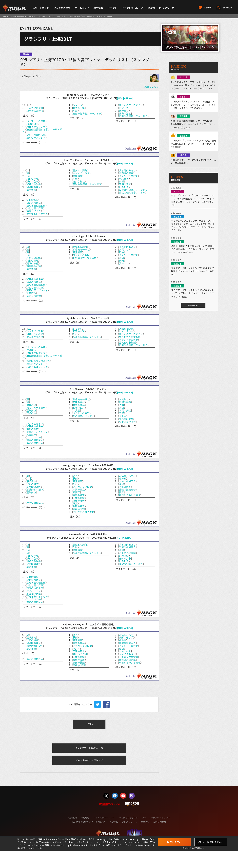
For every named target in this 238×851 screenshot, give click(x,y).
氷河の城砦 (32, 484)
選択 (75, 475)
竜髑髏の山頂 (34, 266)
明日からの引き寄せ (83, 511)
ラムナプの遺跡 (35, 108)
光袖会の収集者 (35, 279)
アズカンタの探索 (82, 486)
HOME (5, 16)
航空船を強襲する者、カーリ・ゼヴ (42, 131)
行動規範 (85, 817)
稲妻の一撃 (79, 108)
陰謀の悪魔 (125, 402)
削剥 (75, 110)
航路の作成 (79, 402)
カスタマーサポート (128, 817)
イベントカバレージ (132, 7)
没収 (121, 413)
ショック (77, 105)
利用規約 (72, 817)
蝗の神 (122, 478)
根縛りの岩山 (34, 184)
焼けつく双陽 (80, 654)
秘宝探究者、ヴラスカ (85, 257)
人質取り (31, 293)
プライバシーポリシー (104, 817)
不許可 (76, 492)
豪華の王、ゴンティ (37, 290)
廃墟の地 (31, 413)
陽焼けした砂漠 (35, 110)
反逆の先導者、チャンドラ (87, 113)
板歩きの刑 (79, 407)
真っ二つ (124, 263)
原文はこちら (151, 86)
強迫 (121, 252)
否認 (121, 181)
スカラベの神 (34, 296)
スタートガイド (41, 7)
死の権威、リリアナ (83, 416)
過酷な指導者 (126, 328)
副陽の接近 (79, 506)
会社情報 (145, 821)
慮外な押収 (79, 181)
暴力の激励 (125, 113)
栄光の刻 (124, 555)
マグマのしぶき (81, 173)
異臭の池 (31, 405)
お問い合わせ (159, 821)
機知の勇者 (32, 429)
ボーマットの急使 (36, 121)
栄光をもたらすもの (37, 214)
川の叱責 (124, 187)
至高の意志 (125, 184)
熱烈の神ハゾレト (36, 137)
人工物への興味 (127, 552)
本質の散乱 (79, 405)
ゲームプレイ (82, 7)
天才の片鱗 (79, 498)
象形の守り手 (126, 637)
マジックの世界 (62, 7)
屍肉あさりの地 (35, 337)
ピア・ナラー (126, 108)
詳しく (200, 848)
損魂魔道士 (32, 123)
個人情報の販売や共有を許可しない (89, 821)
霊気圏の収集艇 (127, 342)
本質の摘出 (125, 410)
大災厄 (76, 410)
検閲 (75, 478)
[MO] (120, 98)
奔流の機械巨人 (35, 443)
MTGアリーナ (166, 7)
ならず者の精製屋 (36, 205)
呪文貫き (124, 178)
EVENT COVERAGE (18, 16)
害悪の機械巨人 (35, 440)
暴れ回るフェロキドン (131, 105)
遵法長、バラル (127, 475)
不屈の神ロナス (35, 588)
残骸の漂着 (79, 500)
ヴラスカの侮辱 (81, 255)
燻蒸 (75, 503)
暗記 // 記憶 (79, 509)
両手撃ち (124, 110)
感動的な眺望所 (35, 489)
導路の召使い (34, 203)
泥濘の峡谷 (32, 263)
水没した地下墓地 (36, 407)
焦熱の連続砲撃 (127, 489)
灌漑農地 (31, 481)
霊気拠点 (31, 189)
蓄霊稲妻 (77, 176)
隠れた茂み (32, 181)
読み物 (151, 7)
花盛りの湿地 (34, 257)
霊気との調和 (80, 170)
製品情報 (98, 7)
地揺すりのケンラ (36, 126)
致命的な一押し (81, 249)
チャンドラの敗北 (128, 176)
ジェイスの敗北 (127, 654)
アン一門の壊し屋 (36, 134)
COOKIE (114, 821)
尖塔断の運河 (34, 187)
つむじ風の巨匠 (35, 208)
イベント (112, 7)
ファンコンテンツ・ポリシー (156, 817)
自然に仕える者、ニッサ (132, 192)
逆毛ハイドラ (34, 211)
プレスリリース (129, 821)
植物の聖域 (32, 178)
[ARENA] (128, 98)
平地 (29, 478)
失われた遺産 (126, 418)
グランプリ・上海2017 (38, 16)
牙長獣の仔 (32, 200)
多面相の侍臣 (126, 173)
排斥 (121, 492)
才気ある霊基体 (35, 423)
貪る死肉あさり (127, 170)
